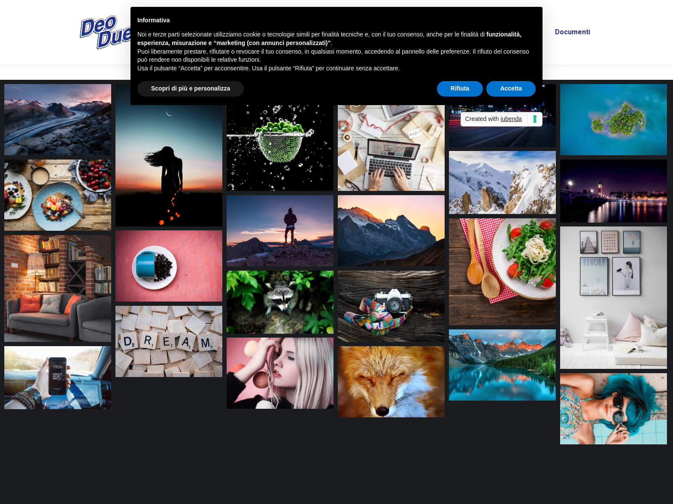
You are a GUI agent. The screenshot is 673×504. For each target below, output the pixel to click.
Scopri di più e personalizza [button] (190, 88)
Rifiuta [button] (460, 88)
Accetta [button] (511, 88)
